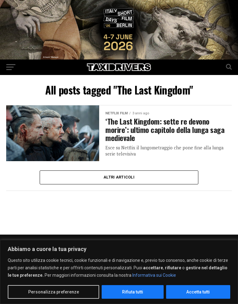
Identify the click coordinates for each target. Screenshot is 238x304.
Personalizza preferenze (53, 291)
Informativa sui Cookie (154, 275)
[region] (119, 272)
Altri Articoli (119, 177)
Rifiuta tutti (132, 291)
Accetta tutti (198, 291)
